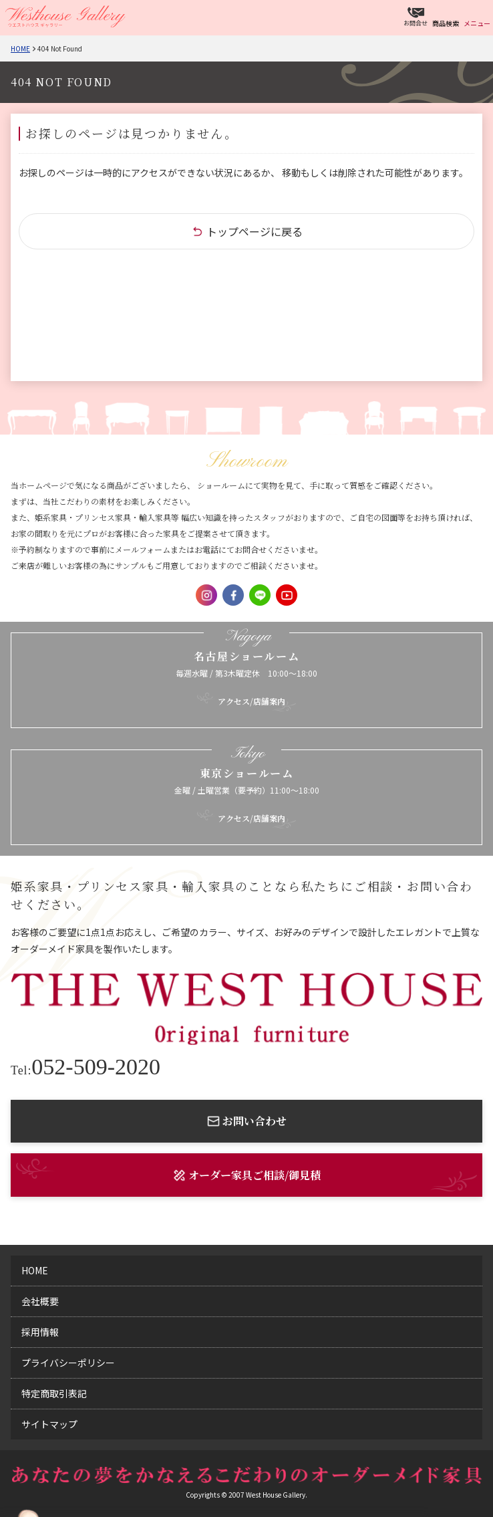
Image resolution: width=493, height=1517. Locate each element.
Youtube (286, 595)
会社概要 (40, 1301)
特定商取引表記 (54, 1393)
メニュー (477, 23)
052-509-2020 (85, 1067)
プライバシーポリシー (68, 1362)
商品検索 (445, 23)
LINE (260, 595)
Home (20, 48)
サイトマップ (49, 1424)
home (34, 1270)
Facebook (233, 595)
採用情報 (40, 1331)
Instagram (206, 595)
